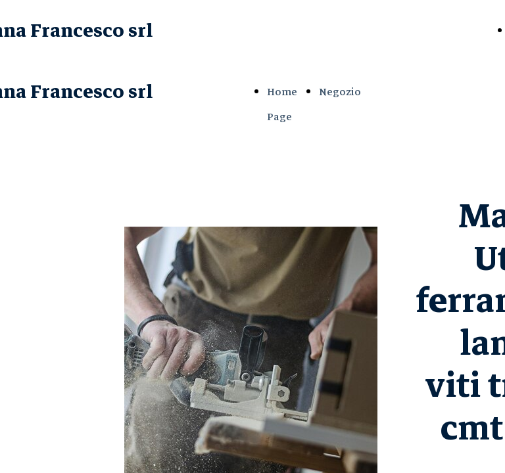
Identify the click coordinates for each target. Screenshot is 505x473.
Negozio (340, 92)
